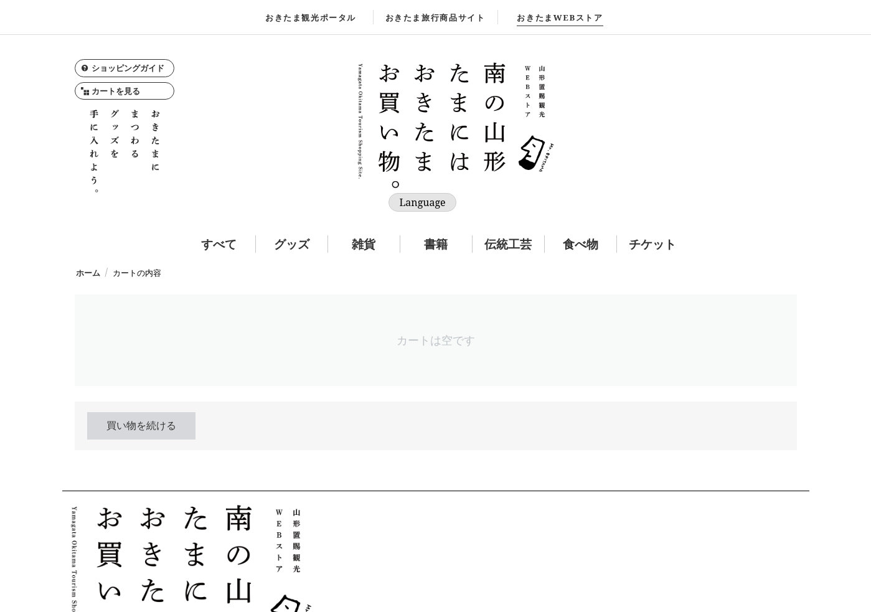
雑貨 (363, 243)
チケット (652, 243)
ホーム (88, 272)
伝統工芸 (508, 243)
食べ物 (580, 243)
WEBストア (560, 17)
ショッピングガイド (122, 67)
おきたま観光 (310, 17)
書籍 (436, 243)
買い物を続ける (141, 425)
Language (422, 202)
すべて (219, 243)
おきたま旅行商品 (435, 17)
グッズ (291, 243)
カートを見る (110, 91)
